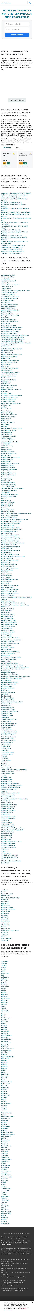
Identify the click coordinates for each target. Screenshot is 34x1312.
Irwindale (4, 1054)
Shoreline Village (6, 727)
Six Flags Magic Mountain (8, 733)
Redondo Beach (6, 1136)
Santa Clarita (5, 1157)
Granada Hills (5, 1031)
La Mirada (4, 1060)
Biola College (5, 318)
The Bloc (4, 756)
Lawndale (4, 1068)
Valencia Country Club (7, 795)
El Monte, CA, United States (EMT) (11, 203)
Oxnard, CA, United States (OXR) (11, 230)
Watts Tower (5, 820)
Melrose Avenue (6, 574)
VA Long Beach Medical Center (10, 793)
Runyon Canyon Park (7, 700)
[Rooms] (17, 29)
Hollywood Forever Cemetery (10, 463)
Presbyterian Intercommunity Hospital (12, 665)
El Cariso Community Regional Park (11, 395)
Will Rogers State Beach (8, 847)
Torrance (4, 1194)
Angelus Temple (6, 288)
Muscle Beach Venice (7, 587)
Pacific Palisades (6, 1113)
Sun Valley (4, 1180)
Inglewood (4, 1052)
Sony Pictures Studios (7, 738)
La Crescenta (5, 1058)
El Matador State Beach (8, 401)
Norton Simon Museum (8, 614)
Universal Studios (6, 781)
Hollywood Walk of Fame (8, 473)
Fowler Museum (6, 418)
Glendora (4, 1029)
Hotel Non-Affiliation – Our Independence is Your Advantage (15, 1273)
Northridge (4, 1105)
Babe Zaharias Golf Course (9, 306)
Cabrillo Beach (5, 323)
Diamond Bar (5, 1012)
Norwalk (3, 1107)
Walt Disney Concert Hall (8, 810)
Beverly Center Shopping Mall (10, 316)
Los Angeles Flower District (9, 531)
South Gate (4, 1173)
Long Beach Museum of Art (9, 517)
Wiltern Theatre (6, 853)
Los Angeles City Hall (7, 525)
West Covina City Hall (7, 824)
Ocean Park (4, 923)
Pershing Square (6, 649)
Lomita (3, 1072)
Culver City (4, 1010)
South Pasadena (6, 1175)
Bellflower (4, 979)
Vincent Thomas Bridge (8, 806)
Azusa (3, 971)
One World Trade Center (8, 620)
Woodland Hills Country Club (9, 855)
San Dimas (4, 1147)
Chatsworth (4, 994)
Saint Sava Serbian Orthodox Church (12, 702)
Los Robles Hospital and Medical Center (13, 556)
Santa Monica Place (7, 715)
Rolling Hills (4, 1142)
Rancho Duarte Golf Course (9, 674)
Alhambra (4, 963)
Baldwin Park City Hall (7, 308)
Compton (4, 1004)
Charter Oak (5, 903)
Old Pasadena (5, 925)
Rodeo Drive (5, 690)
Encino (3, 1023)
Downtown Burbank (7, 907)
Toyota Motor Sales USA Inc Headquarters (14, 769)
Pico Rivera (4, 1124)
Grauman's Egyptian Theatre (9, 442)
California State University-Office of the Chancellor (16, 343)
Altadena (4, 965)
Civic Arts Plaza (6, 364)
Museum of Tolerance (7, 601)
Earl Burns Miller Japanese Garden (11, 389)
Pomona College (6, 661)
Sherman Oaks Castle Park (9, 723)
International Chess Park (8, 484)
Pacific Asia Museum (7, 630)
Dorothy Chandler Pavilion (9, 385)
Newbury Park (5, 921)
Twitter (26, 1288)
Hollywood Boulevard (7, 1049)
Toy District (4, 934)
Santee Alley (5, 717)
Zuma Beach (5, 863)
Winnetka (4, 1221)
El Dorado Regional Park (8, 399)
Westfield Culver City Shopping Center (12, 828)
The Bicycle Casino (7, 754)
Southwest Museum (7, 742)
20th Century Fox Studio (8, 275)
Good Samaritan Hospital (8, 436)
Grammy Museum (6, 438)
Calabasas (4, 985)
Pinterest (22, 1290)
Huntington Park (6, 1051)
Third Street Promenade (8, 766)
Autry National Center (7, 300)
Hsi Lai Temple (5, 477)
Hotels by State (7, 1283)
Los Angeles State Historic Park (10, 550)
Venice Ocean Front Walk (9, 804)
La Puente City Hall (7, 504)
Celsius (17, 148)
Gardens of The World (7, 422)
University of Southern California (10, 787)
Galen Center (5, 420)
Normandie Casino (6, 610)
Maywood (4, 1085)
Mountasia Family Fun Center (9, 585)
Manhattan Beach (6, 1082)
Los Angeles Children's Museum (10, 523)
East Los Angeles (6, 1018)
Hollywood (4, 1047)
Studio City (4, 1179)
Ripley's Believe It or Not (8, 684)
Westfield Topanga (6, 834)
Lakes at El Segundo (7, 510)
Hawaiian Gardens (6, 1039)
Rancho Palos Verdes (7, 1134)
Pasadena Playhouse (7, 641)
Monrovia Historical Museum (9, 579)
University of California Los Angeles (11, 785)
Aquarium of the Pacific (8, 294)
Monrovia (4, 1089)
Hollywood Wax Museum (8, 475)
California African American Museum (12, 327)
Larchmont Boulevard (7, 511)
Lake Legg (4, 508)
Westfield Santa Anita (7, 832)
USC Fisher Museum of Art (9, 789)
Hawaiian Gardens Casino (9, 453)
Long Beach (5, 1074)
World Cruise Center (7, 859)
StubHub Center (6, 748)
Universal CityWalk (6, 779)
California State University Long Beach (12, 337)
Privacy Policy (23, 1308)
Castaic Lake (5, 347)
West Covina (5, 1210)
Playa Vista (4, 1128)
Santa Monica (5, 1161)
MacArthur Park (5, 562)
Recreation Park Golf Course (9, 682)
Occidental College (7, 616)
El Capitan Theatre (6, 393)
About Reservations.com (8, 1280)
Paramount (4, 1120)
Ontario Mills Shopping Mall (9, 624)
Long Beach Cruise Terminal (9, 515)
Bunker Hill (4, 899)
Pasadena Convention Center (10, 638)
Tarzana (3, 1186)
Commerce (4, 1002)
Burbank (3, 983)
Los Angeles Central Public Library (11, 521)
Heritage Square (6, 455)
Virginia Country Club (7, 808)
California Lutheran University (10, 331)
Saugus (3, 1163)
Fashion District (5, 411)
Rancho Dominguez (7, 1132)
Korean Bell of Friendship (8, 496)
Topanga (4, 1192)
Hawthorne (4, 1041)
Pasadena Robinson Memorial (10, 643)
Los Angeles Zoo (6, 552)
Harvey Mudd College (7, 451)
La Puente (4, 1062)
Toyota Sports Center (7, 771)
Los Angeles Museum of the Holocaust (12, 543)
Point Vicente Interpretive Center (11, 657)
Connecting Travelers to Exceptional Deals (13, 1277)
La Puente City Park (7, 506)
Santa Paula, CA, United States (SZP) (12, 247)
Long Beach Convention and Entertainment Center (16, 513)
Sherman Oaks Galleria (8, 725)
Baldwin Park (5, 973)
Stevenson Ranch (6, 1177)
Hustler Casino (5, 480)
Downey (3, 1014)
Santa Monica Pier (6, 713)
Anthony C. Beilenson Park (9, 292)
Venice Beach (5, 801)
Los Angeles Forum (7, 533)
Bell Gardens (5, 977)
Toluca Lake (5, 1190)
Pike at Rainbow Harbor (8, 653)
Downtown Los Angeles (8, 909)
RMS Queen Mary (6, 686)
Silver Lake (4, 932)
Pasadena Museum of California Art (11, 640)
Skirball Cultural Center (8, 735)
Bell (2, 975)
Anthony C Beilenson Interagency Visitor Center (15, 290)
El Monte (4, 1019)
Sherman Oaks (5, 1165)
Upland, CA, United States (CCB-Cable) (12, 251)
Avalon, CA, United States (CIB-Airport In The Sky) (16, 193)
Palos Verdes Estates (7, 1116)
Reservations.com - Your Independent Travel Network (14, 1269)
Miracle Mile (5, 919)
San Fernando (5, 928)
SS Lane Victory (6, 744)
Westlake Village (6, 1213)
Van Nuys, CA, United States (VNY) (11, 253)
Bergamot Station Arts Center (10, 314)
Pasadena (4, 927)
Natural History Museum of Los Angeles (12, 603)
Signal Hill (4, 1169)
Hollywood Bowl (6, 461)
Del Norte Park (5, 378)
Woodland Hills (5, 1223)
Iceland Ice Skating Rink (8, 482)
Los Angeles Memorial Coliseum (10, 537)
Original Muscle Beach (8, 626)
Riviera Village (5, 1140)
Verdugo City (5, 1206)
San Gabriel (4, 1151)
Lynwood (4, 1078)
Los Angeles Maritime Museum (10, 535)
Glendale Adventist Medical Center (11, 428)
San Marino (4, 1153)
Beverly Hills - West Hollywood (10, 897)
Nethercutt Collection (7, 608)
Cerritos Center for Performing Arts (11, 354)
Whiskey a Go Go (6, 837)
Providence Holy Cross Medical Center (12, 669)
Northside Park (5, 612)
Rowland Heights (6, 1146)
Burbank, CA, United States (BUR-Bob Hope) (14, 195)
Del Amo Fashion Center (8, 376)
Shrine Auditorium (6, 729)
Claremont (4, 1000)
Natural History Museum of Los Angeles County (15, 605)
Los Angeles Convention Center (10, 527)
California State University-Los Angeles (12, 339)
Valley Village (5, 1200)
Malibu (3, 1080)
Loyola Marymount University (9, 560)
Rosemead (4, 1144)
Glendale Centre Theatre (8, 430)
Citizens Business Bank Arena (10, 360)
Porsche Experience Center (9, 663)
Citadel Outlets (5, 358)
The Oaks (4, 764)
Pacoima (3, 1115)
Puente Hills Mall (6, 671)
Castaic (3, 990)
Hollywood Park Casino (8, 467)
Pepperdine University (7, 647)
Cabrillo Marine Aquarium (8, 325)
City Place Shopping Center (9, 362)
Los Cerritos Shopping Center (10, 554)
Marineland (4, 572)
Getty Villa (4, 426)
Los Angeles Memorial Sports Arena (12, 539)
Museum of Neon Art (7, 595)
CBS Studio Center (7, 350)
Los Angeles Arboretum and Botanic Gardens (14, 519)
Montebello (4, 1093)
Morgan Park (5, 583)
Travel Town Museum (7, 773)
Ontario (3, 1111)
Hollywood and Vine (7, 459)
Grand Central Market (7, 440)
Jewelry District (5, 492)
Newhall (3, 1099)
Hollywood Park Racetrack (9, 469)
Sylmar (3, 1184)
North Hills (4, 1101)
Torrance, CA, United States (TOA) (11, 249)
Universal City (5, 1196)
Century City (5, 901)
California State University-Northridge (12, 341)
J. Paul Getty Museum (7, 486)
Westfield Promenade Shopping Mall (12, 830)
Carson (3, 988)
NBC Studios (5, 607)
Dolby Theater (5, 383)
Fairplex (3, 407)
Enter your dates (17, 100)
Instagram (10, 1290)
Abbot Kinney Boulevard (8, 281)
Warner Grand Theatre (8, 818)
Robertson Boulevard (7, 688)
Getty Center (5, 424)
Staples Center (5, 746)
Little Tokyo (4, 917)
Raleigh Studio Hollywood (8, 673)
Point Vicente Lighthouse (8, 659)
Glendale (4, 1027)
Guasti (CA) (4, 1033)
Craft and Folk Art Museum (9, 374)
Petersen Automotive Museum (10, 651)
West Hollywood (6, 1212)
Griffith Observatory (7, 446)
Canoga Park (5, 986)
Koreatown (4, 915)
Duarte (3, 1016)
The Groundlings (6, 760)
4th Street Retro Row (7, 277)
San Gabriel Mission (7, 704)
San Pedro (4, 1155)
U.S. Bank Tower (6, 777)
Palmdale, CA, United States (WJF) (11, 235)
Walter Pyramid (5, 814)
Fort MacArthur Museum (8, 416)
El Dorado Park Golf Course (9, 397)
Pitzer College (5, 655)
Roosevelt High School (8, 692)
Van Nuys (4, 1202)
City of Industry (5, 905)
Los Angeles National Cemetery (10, 546)
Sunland (3, 1182)
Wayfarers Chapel (6, 822)
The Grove (4, 762)
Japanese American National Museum (12, 488)
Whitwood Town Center (8, 843)
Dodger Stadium (6, 382)
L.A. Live (3, 498)
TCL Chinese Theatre (7, 752)
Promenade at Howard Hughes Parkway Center (15, 667)
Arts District (4, 890)
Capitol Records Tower (8, 345)
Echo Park (4, 391)
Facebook (20, 1288)
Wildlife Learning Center (8, 845)
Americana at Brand (7, 286)
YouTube (4, 1290)
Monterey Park (5, 1095)
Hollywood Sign (5, 471)
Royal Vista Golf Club (7, 698)
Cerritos (3, 992)
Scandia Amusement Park (8, 719)
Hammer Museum (6, 449)
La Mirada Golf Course (8, 502)
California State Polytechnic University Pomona (15, 335)
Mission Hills (5, 1087)
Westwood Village (6, 835)
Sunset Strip (4, 750)
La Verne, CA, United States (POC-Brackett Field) (15, 212)
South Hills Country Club (8, 740)
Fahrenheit (7, 148)
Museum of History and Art (9, 591)
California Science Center (9, 333)
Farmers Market (6, 409)
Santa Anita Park (6, 705)
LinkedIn (16, 1290)
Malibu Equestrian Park (8, 566)
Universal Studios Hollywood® (10, 783)
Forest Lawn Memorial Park (9, 415)
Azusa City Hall (5, 302)
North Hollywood (6, 1103)
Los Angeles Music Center (9, 544)
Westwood (4, 940)
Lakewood (4, 1066)
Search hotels (17, 35)
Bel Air (3, 892)
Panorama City (5, 1118)
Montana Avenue (6, 581)
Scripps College (6, 721)
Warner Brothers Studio (8, 816)
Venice (3, 1204)
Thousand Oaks (6, 1188)
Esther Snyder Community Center (11, 403)
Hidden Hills (4, 1045)
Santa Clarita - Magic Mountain (10, 930)
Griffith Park (4, 447)
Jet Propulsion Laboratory (9, 490)
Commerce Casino (6, 370)
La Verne (4, 1064)
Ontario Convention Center (9, 622)
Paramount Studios (6, 636)
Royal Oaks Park (6, 696)
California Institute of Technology (11, 329)
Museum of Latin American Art (10, 593)
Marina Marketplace (7, 570)
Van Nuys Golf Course (7, 797)
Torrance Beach (6, 768)
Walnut (3, 1208)
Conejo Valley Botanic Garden (10, 372)
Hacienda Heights (6, 1035)
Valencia (3, 1198)
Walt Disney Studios (7, 812)
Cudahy (3, 1008)
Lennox (3, 1070)
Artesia (3, 969)
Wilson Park (4, 849)
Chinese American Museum (9, 356)
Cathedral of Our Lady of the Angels (11, 349)
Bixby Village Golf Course (8, 319)
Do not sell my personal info (11, 1285)
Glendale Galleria (6, 432)
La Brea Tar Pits (6, 500)
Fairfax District (5, 911)
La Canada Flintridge (7, 1056)
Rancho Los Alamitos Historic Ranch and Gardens (15, 676)
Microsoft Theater (6, 576)
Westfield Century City (7, 826)
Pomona (3, 1130)
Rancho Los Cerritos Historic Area (11, 678)
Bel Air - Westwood (7, 894)
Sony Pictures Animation (8, 737)
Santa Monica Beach (7, 707)
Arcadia (3, 967)
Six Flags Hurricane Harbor (9, 731)
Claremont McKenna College (9, 368)
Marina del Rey (5, 1083)
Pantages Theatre (6, 634)
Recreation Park (6, 680)
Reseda (3, 1138)
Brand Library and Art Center (9, 321)
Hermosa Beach (6, 1043)
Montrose (4, 1097)
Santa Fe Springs (6, 1159)
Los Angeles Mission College (9, 541)
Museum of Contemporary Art (10, 589)
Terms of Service (8, 1310)
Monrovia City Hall (6, 577)
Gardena (4, 1025)
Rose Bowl (4, 694)
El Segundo (4, 1021)
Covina (3, 1006)
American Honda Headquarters (10, 285)
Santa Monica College (7, 709)
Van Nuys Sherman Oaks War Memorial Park (14, 799)
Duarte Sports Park (7, 387)
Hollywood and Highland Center (10, 457)
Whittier (3, 1215)
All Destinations (21, 1280)
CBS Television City (7, 352)
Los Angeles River (6, 548)
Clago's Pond (5, 366)
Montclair (4, 1091)
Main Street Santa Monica (9, 564)
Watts (3, 936)
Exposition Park (5, 405)
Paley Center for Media (8, 632)
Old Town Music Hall (7, 618)
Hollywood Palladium (7, 465)
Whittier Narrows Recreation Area (11, 841)
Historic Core (5, 913)
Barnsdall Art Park (6, 312)
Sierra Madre (5, 1167)
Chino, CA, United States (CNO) (10, 197)
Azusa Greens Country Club (9, 304)
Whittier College (6, 839)
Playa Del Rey (5, 1126)
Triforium (3, 775)
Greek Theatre (5, 444)
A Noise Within (5, 279)
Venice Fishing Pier (7, 802)
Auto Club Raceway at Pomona (10, 296)
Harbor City (4, 1037)
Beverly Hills (5, 981)
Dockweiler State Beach (8, 380)
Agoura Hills (4, 961)
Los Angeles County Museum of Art (11, 529)
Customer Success (18, 1283)
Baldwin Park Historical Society (10, 310)
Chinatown (4, 996)
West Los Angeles (6, 938)
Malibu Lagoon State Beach (9, 568)
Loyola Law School (7, 558)
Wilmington (4, 1217)
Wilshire (3, 1219)
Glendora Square (6, 434)
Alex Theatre (5, 283)
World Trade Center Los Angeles (11, 861)
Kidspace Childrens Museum (9, 494)
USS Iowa (4, 791)
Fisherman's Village (7, 413)
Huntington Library (6, 479)
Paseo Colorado (6, 645)
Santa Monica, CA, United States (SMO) (13, 245)
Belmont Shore (5, 895)
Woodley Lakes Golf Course (9, 857)
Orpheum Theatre (6, 628)
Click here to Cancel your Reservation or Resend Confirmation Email (15, 1260)
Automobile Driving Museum (9, 298)
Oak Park (4, 1109)
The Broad (4, 758)
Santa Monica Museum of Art (9, 711)
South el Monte (5, 1171)
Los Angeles (5, 1076)
